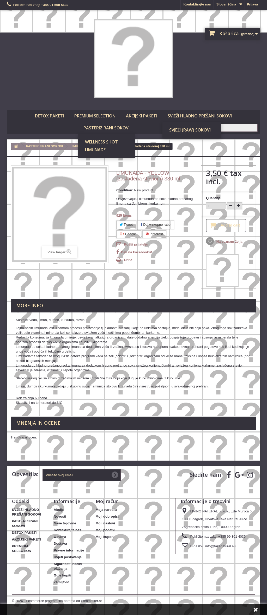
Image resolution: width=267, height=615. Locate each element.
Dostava (60, 543)
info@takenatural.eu (220, 546)
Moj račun (107, 501)
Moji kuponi (105, 537)
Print (128, 260)
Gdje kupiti (62, 575)
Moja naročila (106, 510)
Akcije (59, 510)
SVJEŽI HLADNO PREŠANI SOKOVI (200, 116)
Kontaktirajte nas (197, 4)
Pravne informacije (69, 550)
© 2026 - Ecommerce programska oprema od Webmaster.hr (57, 601)
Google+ (129, 234)
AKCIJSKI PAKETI (141, 116)
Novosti (60, 516)
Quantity (213, 198)
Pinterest (154, 234)
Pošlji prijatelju (136, 244)
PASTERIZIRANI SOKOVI (106, 128)
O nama (60, 537)
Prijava (252, 4)
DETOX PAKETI (49, 116)
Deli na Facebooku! (136, 252)
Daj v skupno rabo (156, 225)
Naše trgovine (65, 523)
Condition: (124, 190)
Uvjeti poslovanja (68, 557)
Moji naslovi (105, 523)
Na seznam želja (228, 241)
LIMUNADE (95, 150)
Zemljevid (61, 582)
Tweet (126, 225)
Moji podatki (106, 530)
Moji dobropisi (107, 516)
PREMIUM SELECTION (95, 116)
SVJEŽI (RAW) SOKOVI (190, 130)
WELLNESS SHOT (101, 142)
